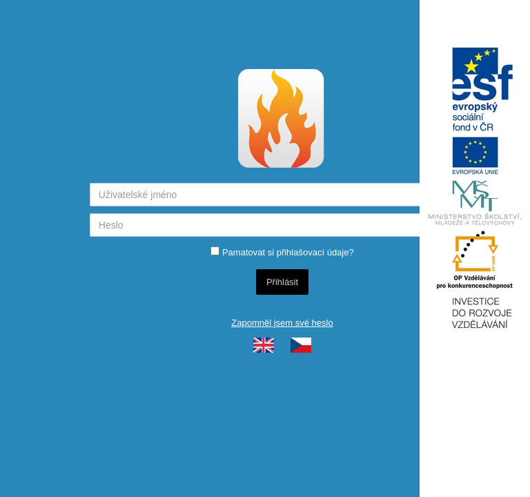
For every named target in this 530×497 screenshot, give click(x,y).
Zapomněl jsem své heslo (282, 323)
